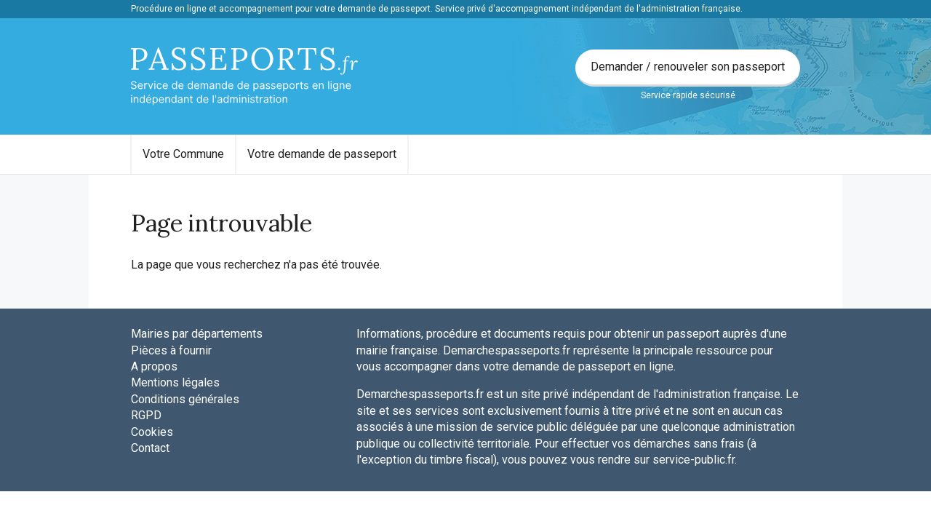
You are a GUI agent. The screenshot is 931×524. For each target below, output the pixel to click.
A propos (154, 366)
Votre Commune (183, 154)
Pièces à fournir (171, 350)
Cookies (152, 432)
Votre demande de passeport (321, 154)
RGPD (146, 415)
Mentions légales (175, 382)
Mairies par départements (197, 334)
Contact (150, 448)
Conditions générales (185, 399)
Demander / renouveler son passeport (688, 67)
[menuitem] (183, 154)
